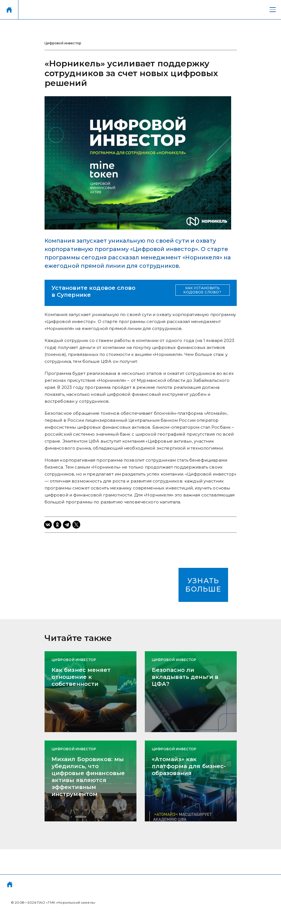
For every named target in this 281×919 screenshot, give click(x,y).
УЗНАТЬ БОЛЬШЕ (203, 585)
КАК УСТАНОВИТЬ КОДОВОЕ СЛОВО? (202, 290)
